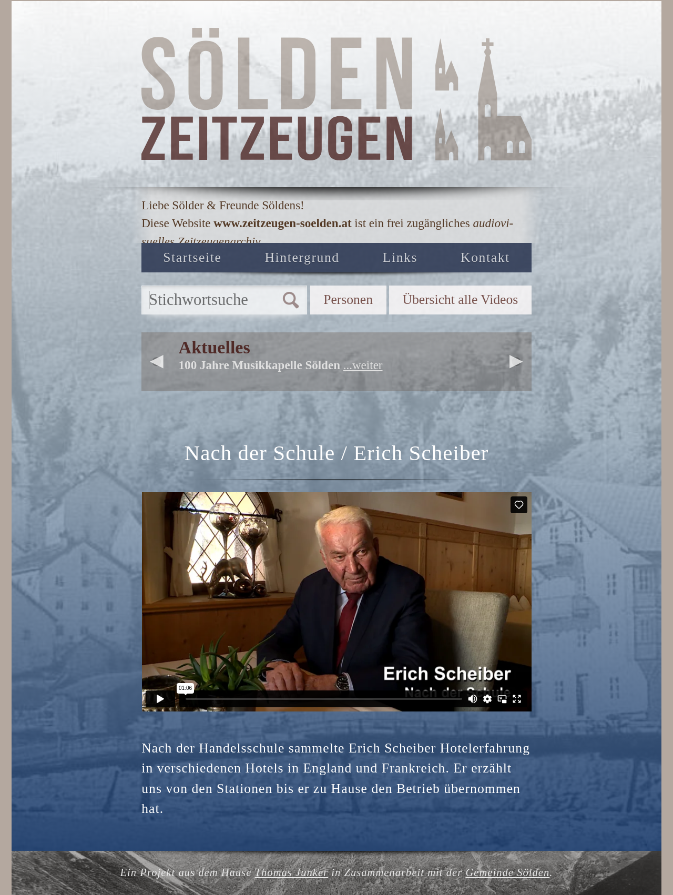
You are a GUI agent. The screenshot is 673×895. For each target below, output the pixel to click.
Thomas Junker (292, 872)
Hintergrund (302, 257)
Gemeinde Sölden (507, 872)
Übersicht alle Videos (460, 299)
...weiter (363, 365)
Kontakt (485, 257)
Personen (348, 299)
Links (400, 257)
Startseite (192, 257)
